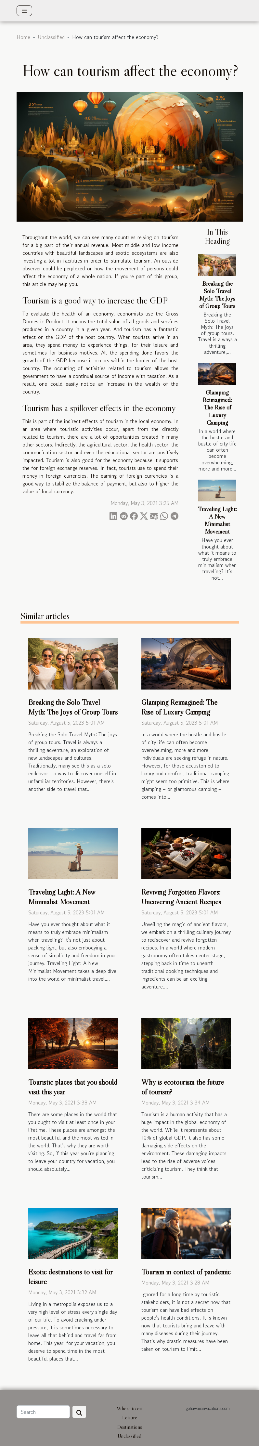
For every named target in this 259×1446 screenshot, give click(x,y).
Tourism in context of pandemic (185, 1271)
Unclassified (51, 37)
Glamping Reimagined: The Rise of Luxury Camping (217, 407)
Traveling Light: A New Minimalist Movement (217, 520)
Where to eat (130, 1408)
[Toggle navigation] (24, 10)
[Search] (43, 1411)
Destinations (129, 1427)
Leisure (129, 1417)
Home (23, 37)
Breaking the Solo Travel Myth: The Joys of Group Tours (217, 294)
